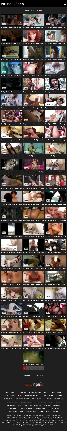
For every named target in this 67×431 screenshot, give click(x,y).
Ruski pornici (11, 392)
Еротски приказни (26, 408)
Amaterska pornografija (52, 405)
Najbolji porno (12, 402)
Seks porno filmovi (16, 411)
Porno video (25, 426)
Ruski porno (56, 392)
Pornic (46, 392)
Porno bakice (10, 405)
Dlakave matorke (35, 392)
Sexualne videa (47, 395)
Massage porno (41, 408)
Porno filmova (37, 399)
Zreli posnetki (54, 402)
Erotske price (54, 408)
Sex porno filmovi (22, 399)
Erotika (55, 411)
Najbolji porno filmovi (13, 395)
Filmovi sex (59, 399)
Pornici (48, 399)
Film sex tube (41, 402)
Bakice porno (44, 411)
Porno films (8, 399)
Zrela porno (12, 408)
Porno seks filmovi (32, 395)
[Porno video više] (65, 4)
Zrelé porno (22, 405)
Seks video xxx (35, 405)
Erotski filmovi (27, 402)
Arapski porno (31, 411)
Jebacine (23, 392)
